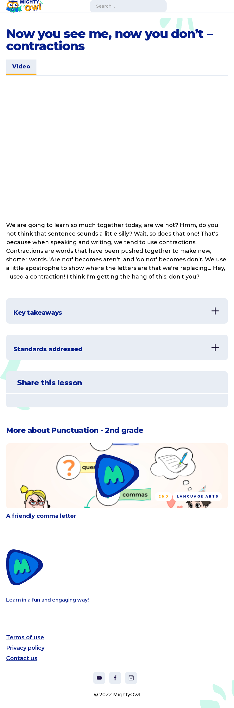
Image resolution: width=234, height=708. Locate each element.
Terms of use (25, 637)
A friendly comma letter (41, 516)
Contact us (21, 658)
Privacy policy (25, 648)
